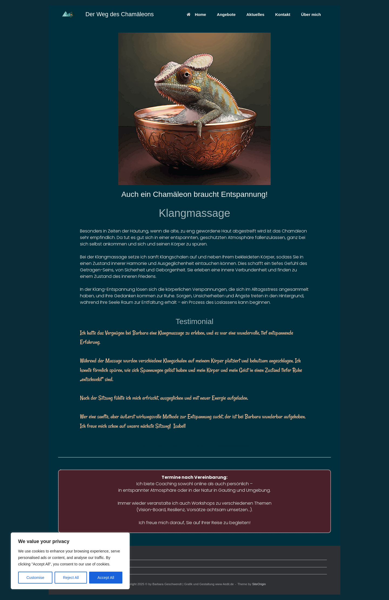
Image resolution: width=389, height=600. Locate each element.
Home (196, 14)
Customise (35, 577)
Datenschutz (69, 563)
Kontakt (282, 14)
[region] (70, 560)
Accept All (106, 577)
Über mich (311, 14)
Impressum (68, 571)
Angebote (226, 14)
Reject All (71, 577)
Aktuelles (255, 14)
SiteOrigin (259, 584)
